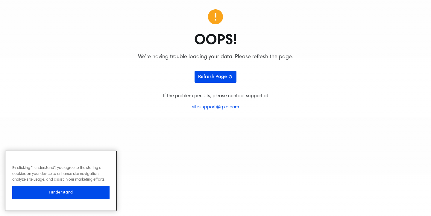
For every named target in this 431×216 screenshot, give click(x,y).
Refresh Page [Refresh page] (215, 76)
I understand (61, 192)
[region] (61, 180)
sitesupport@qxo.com (215, 107)
